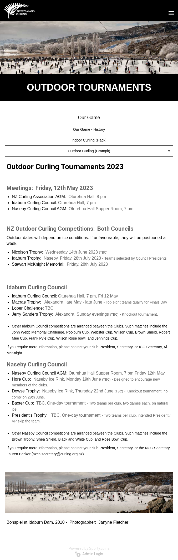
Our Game (89, 117)
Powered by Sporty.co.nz (89, 548)
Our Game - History (89, 129)
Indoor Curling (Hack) (89, 140)
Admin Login (89, 554)
